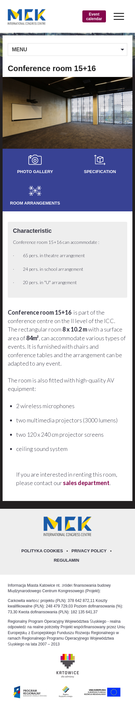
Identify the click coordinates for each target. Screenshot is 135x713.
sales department (86, 482)
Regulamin (66, 560)
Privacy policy (89, 550)
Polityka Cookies (42, 550)
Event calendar (94, 16)
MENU (19, 49)
